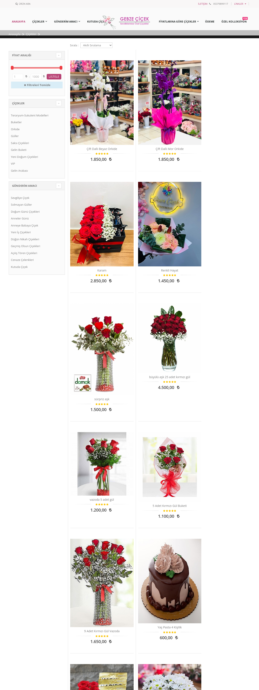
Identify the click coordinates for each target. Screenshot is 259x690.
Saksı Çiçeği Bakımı (148, 573)
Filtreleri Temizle (36, 85)
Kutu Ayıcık (137, 405)
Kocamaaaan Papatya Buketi (91, 407)
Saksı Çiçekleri (20, 143)
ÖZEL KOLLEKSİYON (234, 20)
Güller (15, 136)
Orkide (15, 129)
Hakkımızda (18, 594)
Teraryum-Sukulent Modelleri (30, 115)
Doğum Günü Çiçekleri (25, 212)
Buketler (16, 122)
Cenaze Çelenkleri (22, 260)
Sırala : (74, 45)
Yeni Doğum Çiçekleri (24, 157)
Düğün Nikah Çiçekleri (25, 239)
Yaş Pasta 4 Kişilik (137, 310)
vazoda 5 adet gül (183, 199)
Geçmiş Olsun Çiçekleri (25, 246)
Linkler (238, 3)
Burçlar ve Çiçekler (148, 594)
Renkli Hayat (229, 120)
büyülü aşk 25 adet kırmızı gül (137, 205)
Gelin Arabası (19, 170)
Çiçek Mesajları (145, 580)
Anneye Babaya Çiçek (24, 225)
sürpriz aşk (91, 217)
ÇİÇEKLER (38, 21)
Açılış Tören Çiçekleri (24, 253)
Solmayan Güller (21, 204)
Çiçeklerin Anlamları (149, 587)
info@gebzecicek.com (89, 605)
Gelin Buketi (19, 150)
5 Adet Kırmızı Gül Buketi (230, 203)
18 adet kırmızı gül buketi (229, 405)
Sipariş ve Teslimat (23, 580)
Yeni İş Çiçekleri (21, 232)
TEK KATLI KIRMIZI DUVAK (183, 405)
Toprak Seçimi (145, 601)
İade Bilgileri (19, 601)
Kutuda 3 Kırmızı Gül (91, 498)
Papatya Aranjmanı (230, 310)
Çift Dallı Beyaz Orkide (91, 120)
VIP (13, 163)
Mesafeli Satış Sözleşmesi (27, 608)
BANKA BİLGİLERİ (22, 573)
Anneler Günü (20, 218)
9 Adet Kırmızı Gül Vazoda (91, 313)
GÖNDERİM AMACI (65, 21)
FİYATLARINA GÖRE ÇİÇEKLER (177, 21)
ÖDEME (209, 21)
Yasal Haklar (19, 587)
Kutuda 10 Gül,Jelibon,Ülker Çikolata (183, 308)
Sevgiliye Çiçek (20, 198)
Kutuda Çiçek (19, 267)
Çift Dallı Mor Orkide (137, 120)
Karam (183, 120)
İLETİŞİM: (203, 3)
